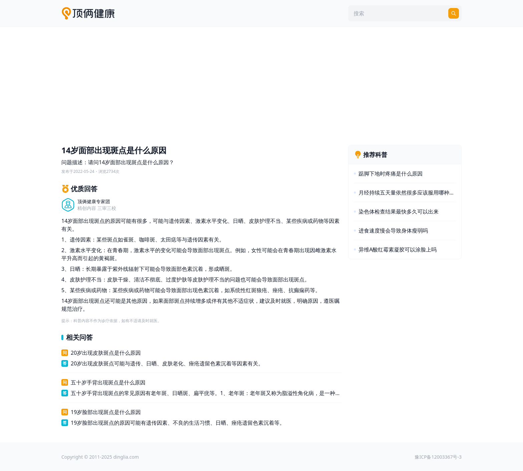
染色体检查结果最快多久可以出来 (399, 211)
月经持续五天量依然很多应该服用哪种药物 (407, 192)
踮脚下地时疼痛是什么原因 (391, 173)
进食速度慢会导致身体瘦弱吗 (393, 230)
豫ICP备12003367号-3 (438, 457)
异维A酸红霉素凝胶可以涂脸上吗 (398, 249)
